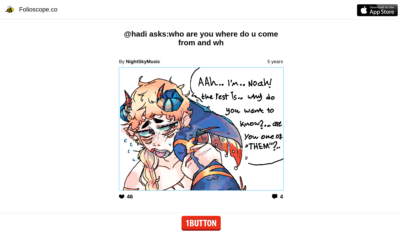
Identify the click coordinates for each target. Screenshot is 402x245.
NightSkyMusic (143, 61)
